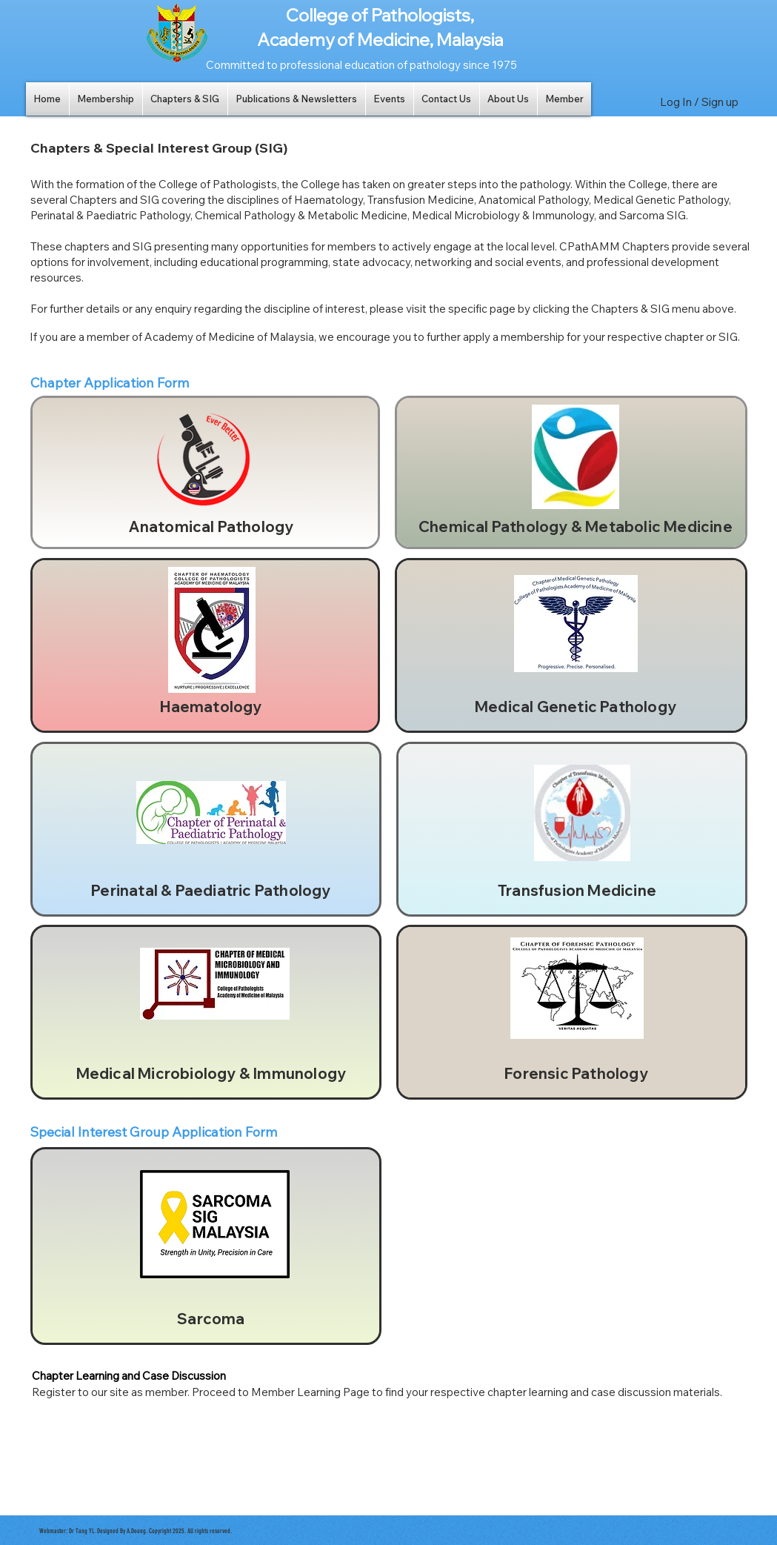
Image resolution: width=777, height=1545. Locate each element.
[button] (106, 99)
